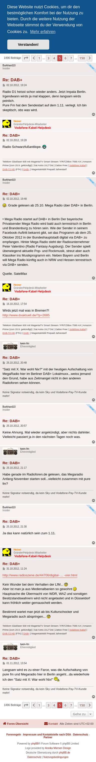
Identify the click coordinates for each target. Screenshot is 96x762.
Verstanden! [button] (28, 45)
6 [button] (65, 58)
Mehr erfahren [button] (43, 32)
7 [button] (71, 58)
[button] (26, 58)
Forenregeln (13, 734)
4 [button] (54, 58)
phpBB (35, 743)
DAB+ (26, 169)
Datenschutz (80, 734)
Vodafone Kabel (77, 165)
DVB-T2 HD (9, 169)
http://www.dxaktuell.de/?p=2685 (26, 315)
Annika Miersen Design (58, 748)
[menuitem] (51, 724)
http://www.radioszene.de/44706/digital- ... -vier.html (40, 575)
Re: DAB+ (12, 80)
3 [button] (48, 58)
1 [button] (39, 58)
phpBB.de (64, 752)
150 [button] (82, 58)
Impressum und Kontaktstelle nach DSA (47, 734)
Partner (47, 737)
